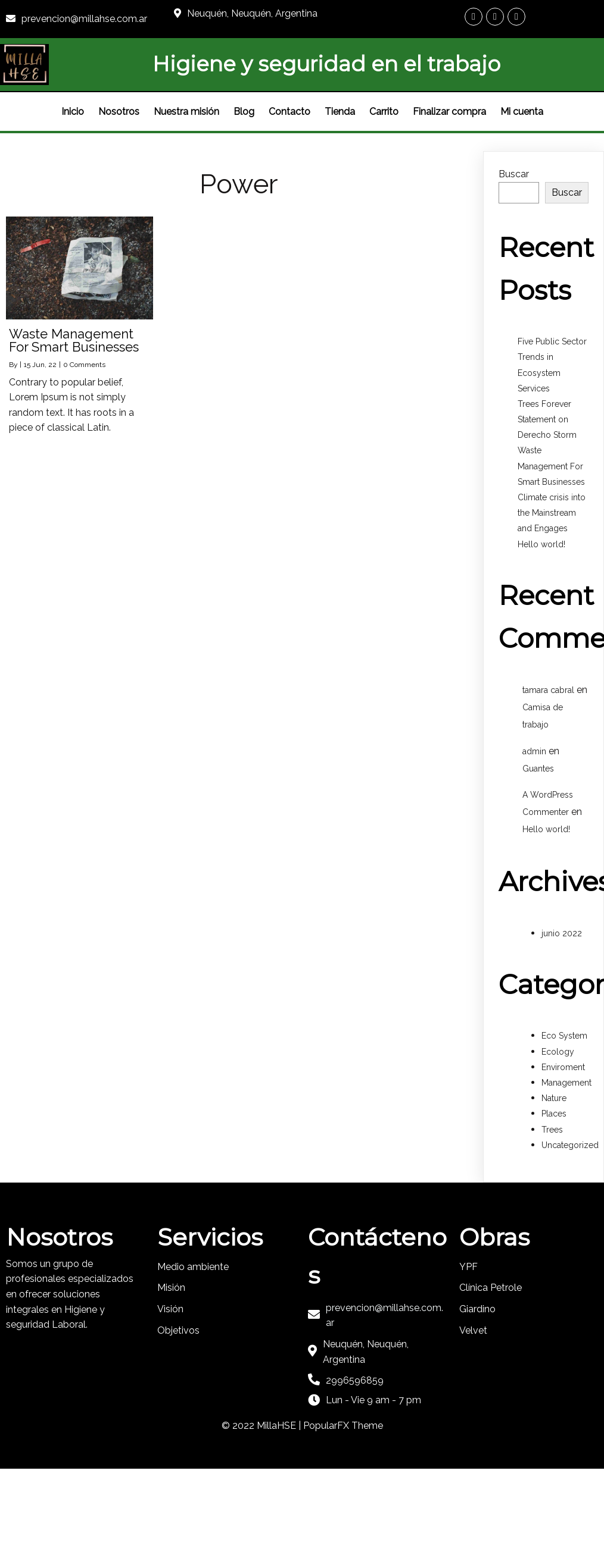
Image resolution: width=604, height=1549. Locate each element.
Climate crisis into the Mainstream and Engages (552, 513)
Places (553, 1113)
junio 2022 (561, 933)
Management (566, 1082)
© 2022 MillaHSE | (262, 1425)
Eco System (564, 1035)
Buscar (514, 174)
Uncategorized (570, 1145)
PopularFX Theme (343, 1425)
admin (534, 751)
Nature (553, 1098)
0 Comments (84, 364)
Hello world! (541, 544)
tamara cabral (548, 690)
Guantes (538, 768)
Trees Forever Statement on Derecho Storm (547, 419)
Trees (552, 1129)
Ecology (557, 1051)
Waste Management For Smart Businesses (551, 466)
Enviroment (563, 1067)
